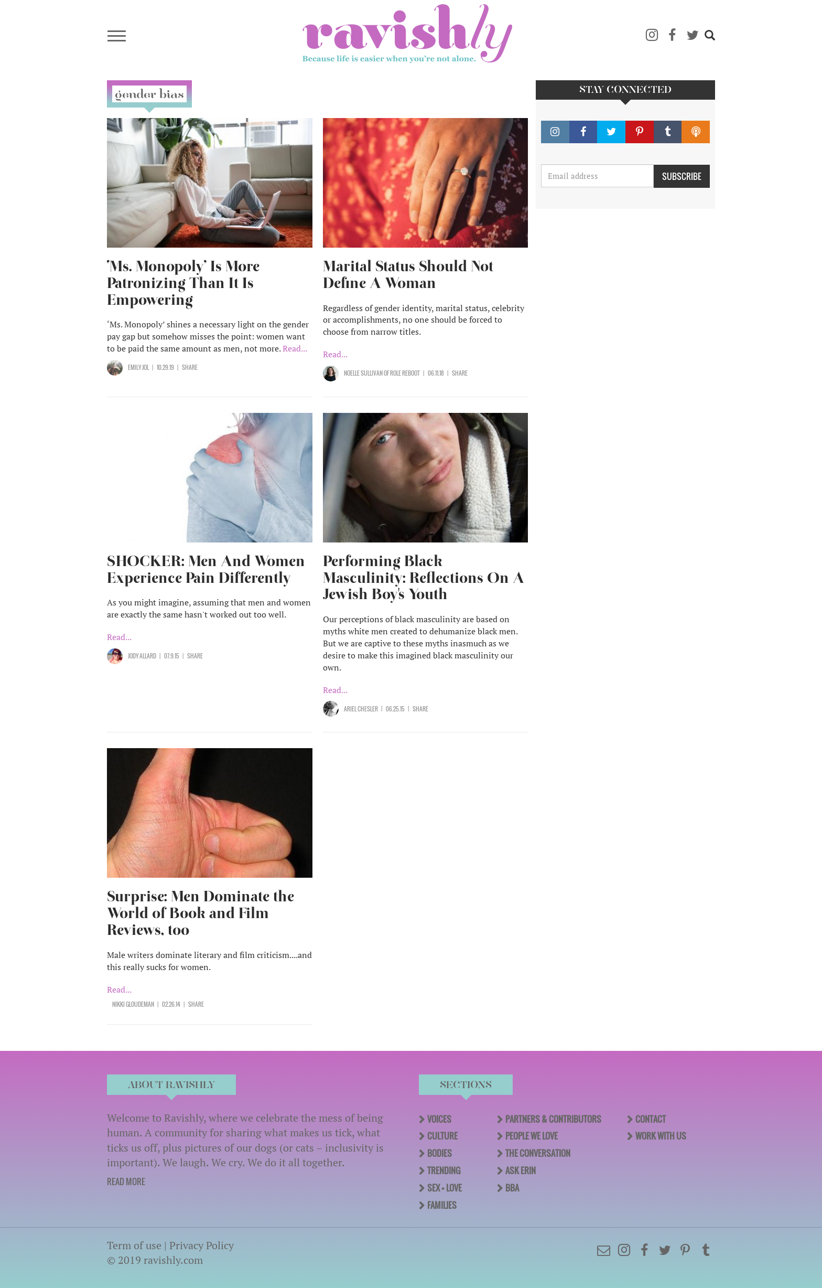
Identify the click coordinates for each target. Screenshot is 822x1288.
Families (442, 1205)
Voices (439, 1119)
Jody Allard (142, 656)
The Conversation (537, 1153)
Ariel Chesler (361, 709)
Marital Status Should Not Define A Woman (408, 274)
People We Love (531, 1136)
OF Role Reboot (401, 373)
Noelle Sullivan (363, 373)
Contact (650, 1119)
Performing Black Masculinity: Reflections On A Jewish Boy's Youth (423, 578)
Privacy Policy (201, 1245)
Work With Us (660, 1136)
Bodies (439, 1153)
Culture (442, 1136)
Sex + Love (444, 1187)
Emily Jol (138, 367)
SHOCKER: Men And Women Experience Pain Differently (206, 569)
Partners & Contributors (553, 1119)
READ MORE (126, 1181)
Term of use (134, 1245)
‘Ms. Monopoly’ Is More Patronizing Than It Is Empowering (183, 283)
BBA (512, 1187)
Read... (295, 348)
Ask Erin (520, 1170)
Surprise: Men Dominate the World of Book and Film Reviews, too (200, 913)
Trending (443, 1170)
